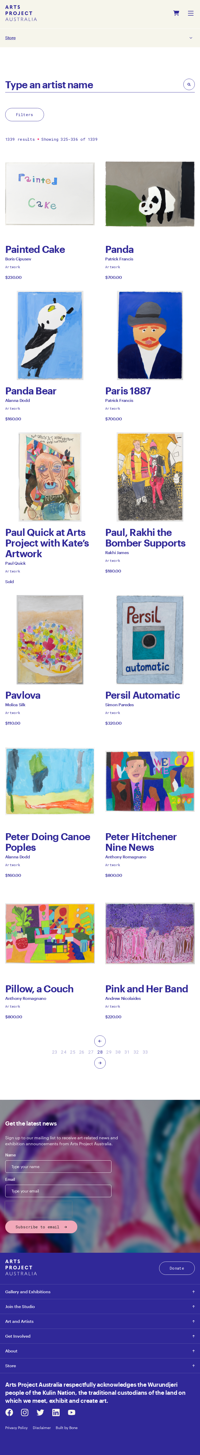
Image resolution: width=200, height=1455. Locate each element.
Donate (177, 1268)
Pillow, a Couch (39, 988)
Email (10, 1179)
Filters (24, 114)
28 (100, 1052)
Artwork (12, 267)
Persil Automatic (142, 695)
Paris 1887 (128, 390)
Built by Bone (66, 1427)
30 (118, 1052)
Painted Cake (35, 249)
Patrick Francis (119, 260)
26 (82, 1052)
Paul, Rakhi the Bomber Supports (145, 537)
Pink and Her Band (146, 988)
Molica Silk (15, 706)
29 (109, 1052)
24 (63, 1052)
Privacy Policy (16, 1427)
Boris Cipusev (18, 260)
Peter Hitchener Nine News (141, 841)
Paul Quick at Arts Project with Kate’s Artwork (47, 543)
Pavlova (23, 695)
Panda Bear (31, 390)
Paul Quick (15, 564)
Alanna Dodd (17, 402)
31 (127, 1052)
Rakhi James (117, 554)
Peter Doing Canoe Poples (47, 841)
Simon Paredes (119, 706)
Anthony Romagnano (125, 858)
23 (55, 1052)
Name (10, 1155)
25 (73, 1052)
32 (136, 1052)
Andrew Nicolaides (123, 999)
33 (145, 1052)
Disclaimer (42, 1427)
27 (91, 1052)
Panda (121, 249)
